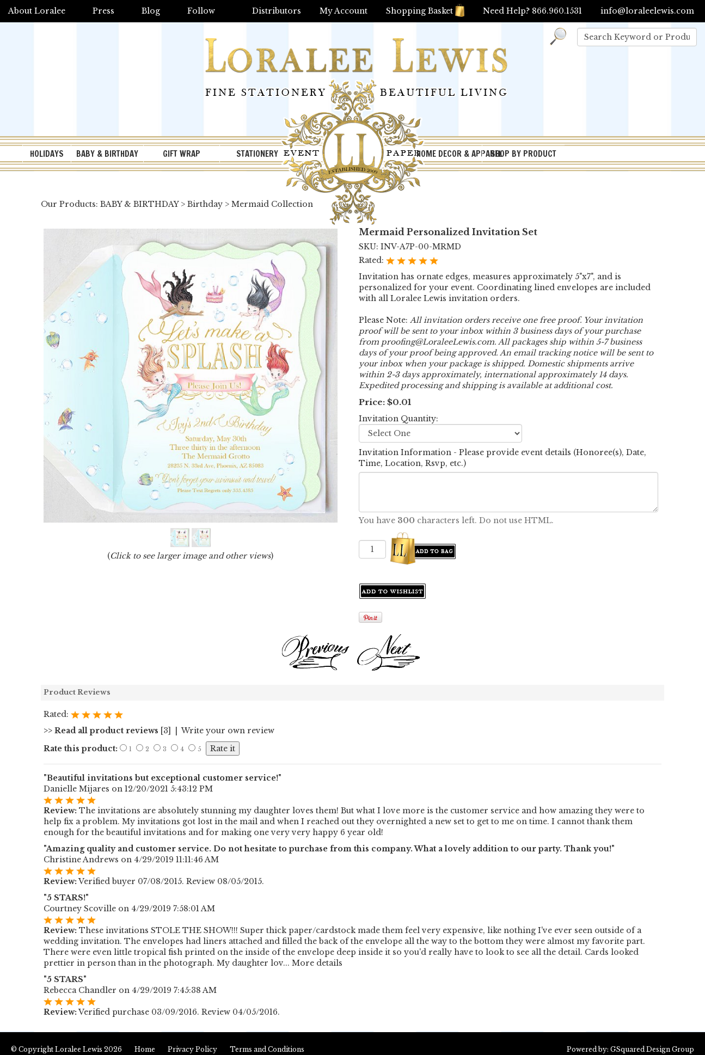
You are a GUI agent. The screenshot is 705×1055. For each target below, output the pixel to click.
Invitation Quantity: (398, 419)
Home (144, 1049)
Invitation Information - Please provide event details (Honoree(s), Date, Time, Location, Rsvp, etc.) (502, 457)
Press (103, 11)
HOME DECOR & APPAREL (449, 154)
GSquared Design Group (652, 1049)
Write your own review (227, 730)
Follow (201, 11)
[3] (107, 730)
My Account (343, 11)
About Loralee (36, 11)
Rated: (372, 260)
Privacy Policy (192, 1049)
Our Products (68, 204)
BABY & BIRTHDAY (107, 154)
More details (317, 963)
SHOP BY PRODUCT (523, 154)
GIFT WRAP (181, 154)
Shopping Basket (425, 11)
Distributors (276, 11)
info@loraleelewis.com (647, 11)
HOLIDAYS (47, 154)
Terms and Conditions (267, 1049)
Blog (151, 11)
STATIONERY (257, 154)
